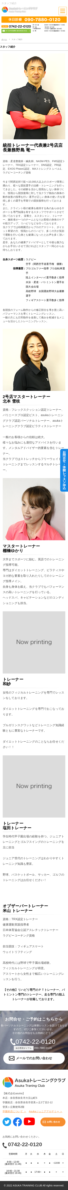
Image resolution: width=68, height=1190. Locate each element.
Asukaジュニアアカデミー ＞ (45, 1111)
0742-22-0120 (35, 1041)
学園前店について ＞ (14, 1111)
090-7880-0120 (43, 1048)
